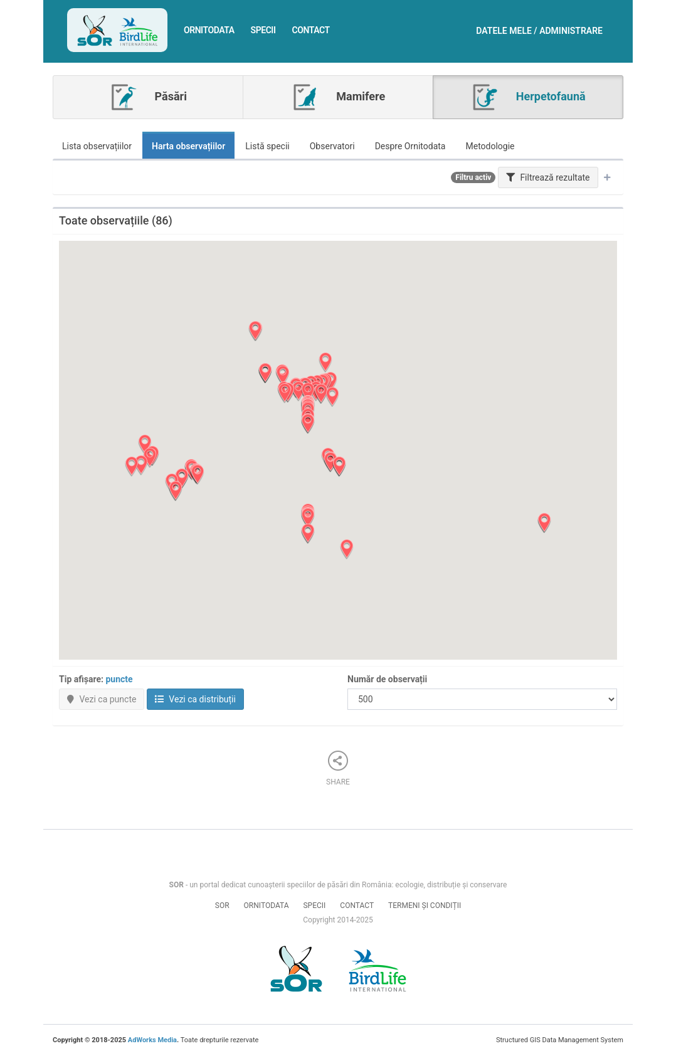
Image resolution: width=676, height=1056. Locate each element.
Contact (311, 30)
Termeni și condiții (424, 905)
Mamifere (338, 97)
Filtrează (548, 177)
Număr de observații (387, 679)
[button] (149, 458)
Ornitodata (209, 30)
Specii (263, 30)
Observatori (332, 146)
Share (338, 768)
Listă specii (267, 146)
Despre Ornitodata (410, 146)
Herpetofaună (527, 97)
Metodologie (489, 146)
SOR (222, 905)
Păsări (148, 97)
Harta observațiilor (188, 146)
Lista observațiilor (97, 146)
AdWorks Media (152, 1040)
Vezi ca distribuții (195, 699)
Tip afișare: (96, 679)
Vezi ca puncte (101, 699)
